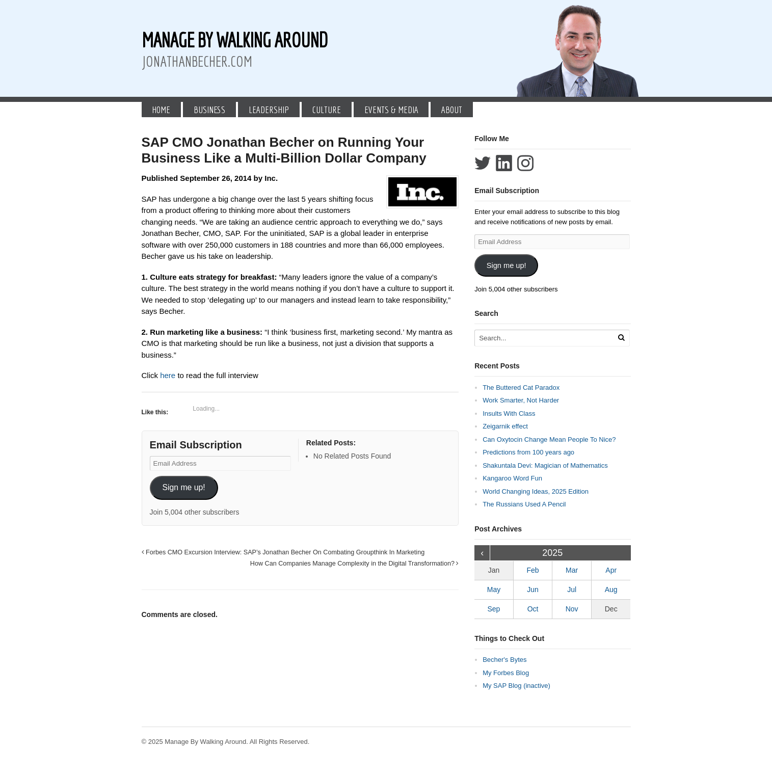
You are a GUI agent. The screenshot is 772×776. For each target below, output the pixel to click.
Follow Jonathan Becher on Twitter (482, 163)
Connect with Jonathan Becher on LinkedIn (504, 163)
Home (161, 109)
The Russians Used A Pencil (524, 504)
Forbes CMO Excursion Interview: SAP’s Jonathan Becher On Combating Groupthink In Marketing (283, 552)
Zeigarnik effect (505, 426)
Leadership (269, 109)
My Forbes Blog (506, 673)
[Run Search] (621, 337)
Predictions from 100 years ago (528, 452)
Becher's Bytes (504, 659)
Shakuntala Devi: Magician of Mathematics (545, 465)
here (168, 375)
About (451, 109)
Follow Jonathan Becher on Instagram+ (525, 163)
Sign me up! (183, 487)
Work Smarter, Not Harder (521, 400)
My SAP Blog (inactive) (516, 685)
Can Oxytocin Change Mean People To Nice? (549, 439)
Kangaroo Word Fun (512, 478)
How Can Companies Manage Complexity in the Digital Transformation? (354, 563)
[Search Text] (545, 338)
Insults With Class (509, 413)
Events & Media (391, 109)
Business (209, 109)
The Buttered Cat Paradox (521, 387)
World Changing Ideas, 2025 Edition (536, 491)
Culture (326, 109)
